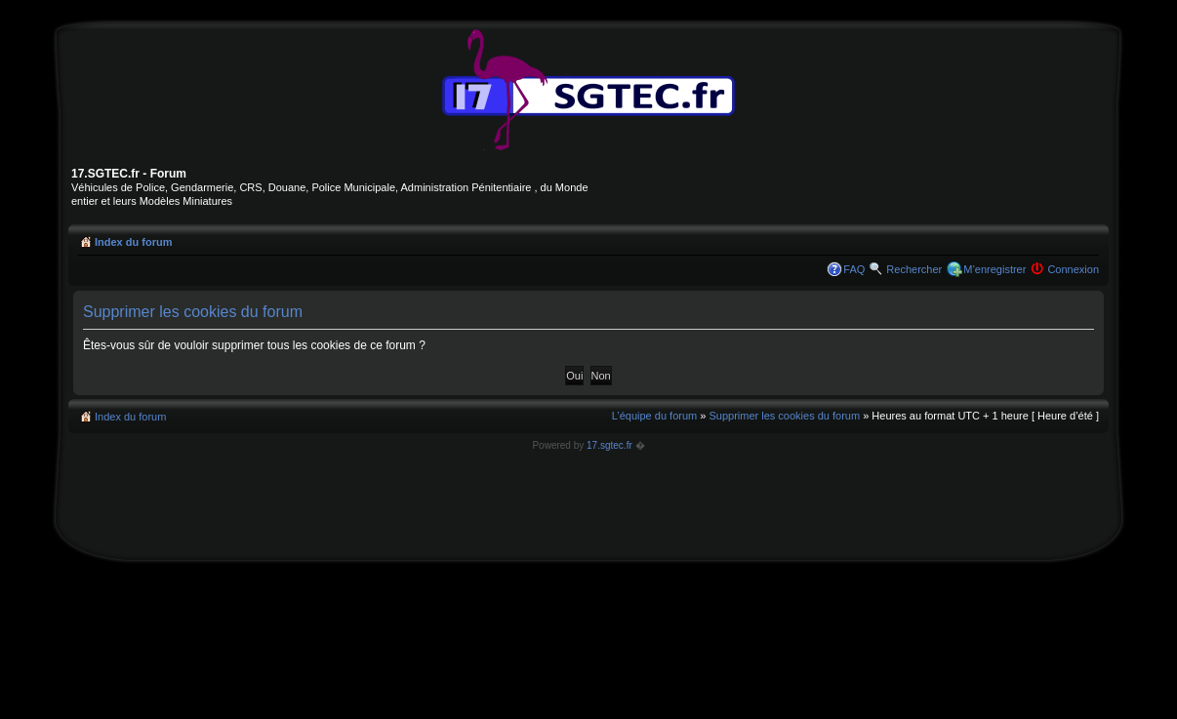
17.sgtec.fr (609, 445)
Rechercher (914, 269)
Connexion (1073, 269)
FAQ (854, 269)
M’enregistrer (994, 269)
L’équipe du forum (654, 415)
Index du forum (133, 242)
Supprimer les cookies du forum (784, 415)
